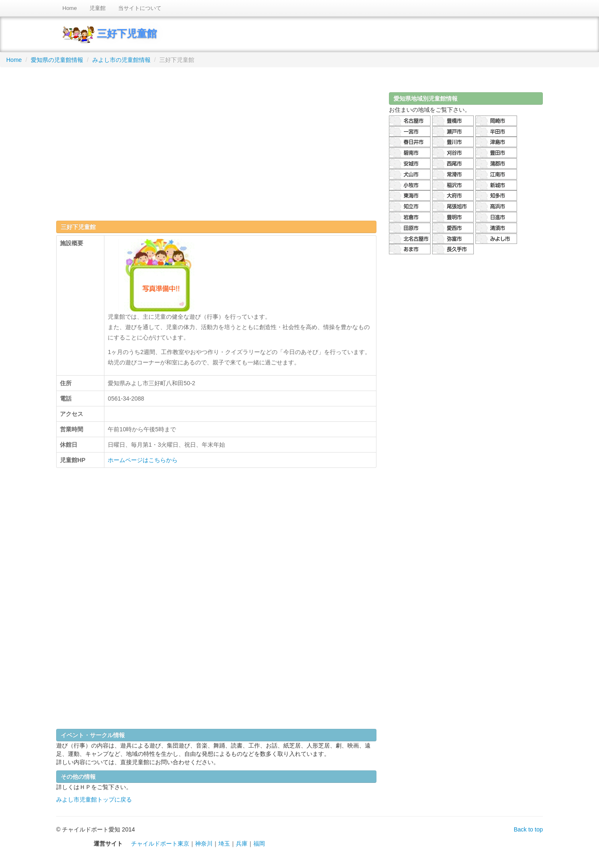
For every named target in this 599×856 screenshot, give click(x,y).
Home (69, 8)
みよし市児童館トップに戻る (94, 799)
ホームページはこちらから (143, 460)
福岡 (259, 843)
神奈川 (204, 843)
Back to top (528, 829)
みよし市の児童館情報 (121, 60)
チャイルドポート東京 (160, 843)
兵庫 (242, 843)
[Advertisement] (216, 141)
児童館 (97, 8)
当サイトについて (139, 8)
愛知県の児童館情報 (57, 60)
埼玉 (224, 843)
